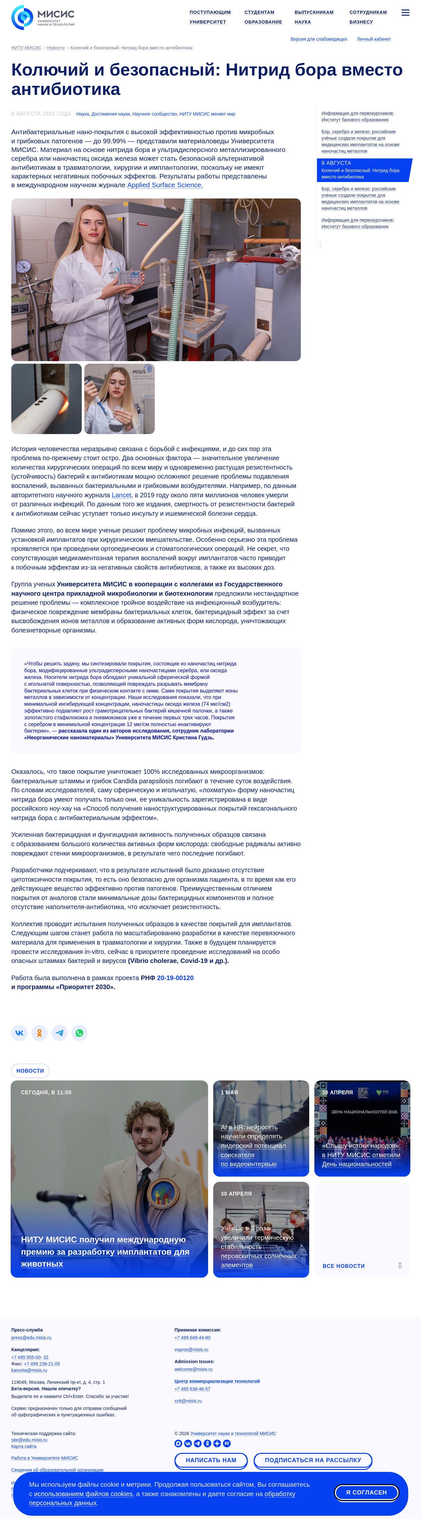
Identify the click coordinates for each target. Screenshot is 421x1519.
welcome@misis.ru (193, 1369)
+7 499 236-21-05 (42, 1363)
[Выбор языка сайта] (405, 38)
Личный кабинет (374, 39)
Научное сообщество (154, 113)
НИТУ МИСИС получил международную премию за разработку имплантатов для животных (105, 1251)
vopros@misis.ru (191, 1349)
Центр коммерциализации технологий (217, 1381)
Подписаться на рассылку (313, 1460)
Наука (83, 113)
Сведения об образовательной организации (57, 1470)
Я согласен (366, 1493)
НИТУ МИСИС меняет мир (208, 113)
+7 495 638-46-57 (192, 1389)
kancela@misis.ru (29, 1370)
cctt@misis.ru (188, 1400)
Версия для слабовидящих (319, 39)
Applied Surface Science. (165, 184)
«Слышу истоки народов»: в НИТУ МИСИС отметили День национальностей (361, 1155)
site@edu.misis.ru (29, 1440)
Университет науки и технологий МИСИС (233, 1433)
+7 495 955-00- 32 (29, 1357)
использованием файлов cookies (83, 1493)
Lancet (121, 495)
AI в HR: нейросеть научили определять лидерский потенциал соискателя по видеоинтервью (253, 1146)
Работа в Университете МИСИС (44, 1458)
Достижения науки (110, 113)
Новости (30, 1071)
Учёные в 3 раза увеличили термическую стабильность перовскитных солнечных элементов (259, 1247)
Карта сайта (24, 1446)
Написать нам (211, 1460)
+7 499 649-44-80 (192, 1337)
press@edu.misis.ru (31, 1337)
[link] (19, 1033)
